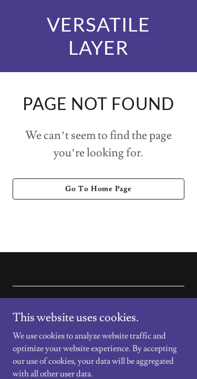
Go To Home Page (98, 189)
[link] (98, 52)
